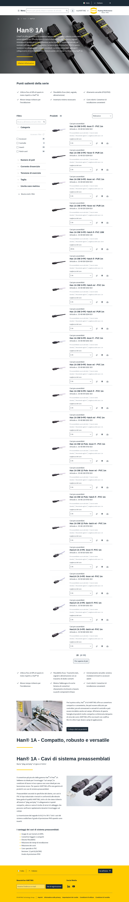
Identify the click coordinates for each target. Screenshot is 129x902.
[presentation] (98, 3)
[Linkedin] (69, 886)
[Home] (18, 19)
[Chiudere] (110, 3)
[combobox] (101, 115)
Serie (24, 19)
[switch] (97, 143)
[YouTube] (74, 886)
